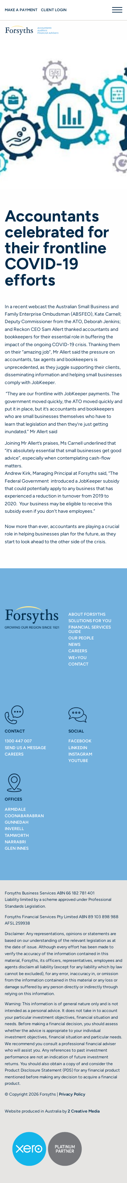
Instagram (80, 754)
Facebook (79, 740)
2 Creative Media (84, 1111)
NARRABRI (15, 841)
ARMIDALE (15, 809)
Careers (77, 650)
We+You (77, 657)
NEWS (74, 644)
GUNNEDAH (16, 822)
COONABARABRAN (24, 815)
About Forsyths (86, 614)
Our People (81, 637)
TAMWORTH (17, 835)
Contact (78, 664)
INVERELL (14, 828)
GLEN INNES (16, 848)
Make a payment (21, 10)
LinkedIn (77, 747)
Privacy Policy (72, 1094)
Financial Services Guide (89, 629)
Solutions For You (89, 620)
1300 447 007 (18, 740)
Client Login (54, 10)
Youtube (78, 760)
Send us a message (25, 747)
